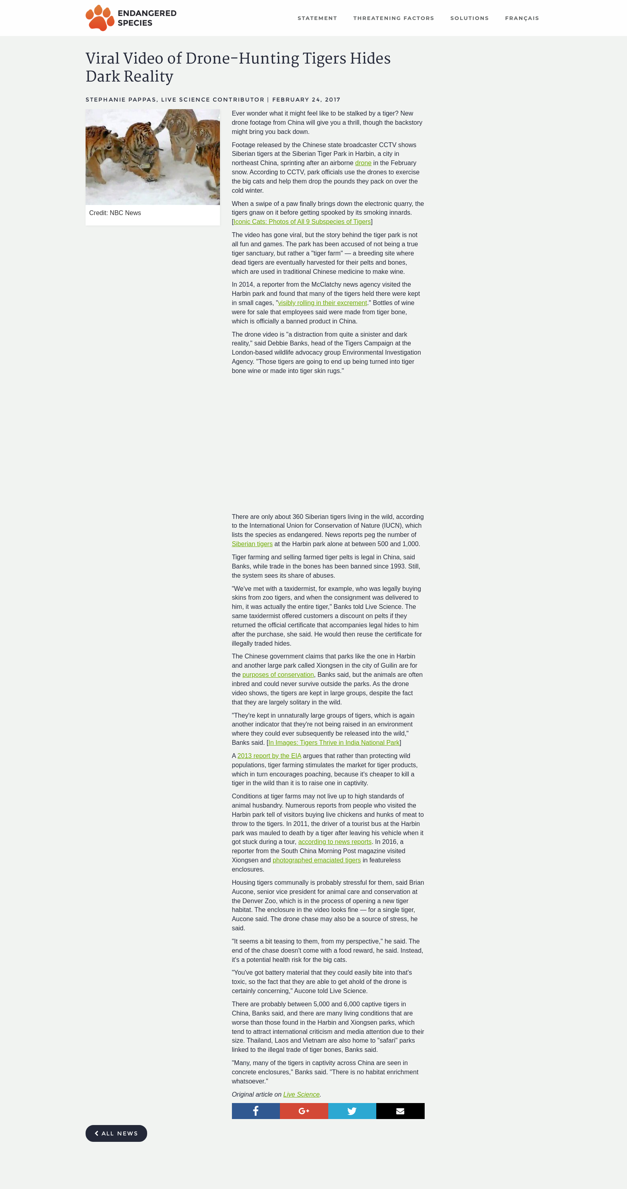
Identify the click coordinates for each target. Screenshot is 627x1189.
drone (363, 163)
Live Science (302, 1094)
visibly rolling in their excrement (322, 302)
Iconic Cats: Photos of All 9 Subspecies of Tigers (302, 221)
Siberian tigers (252, 544)
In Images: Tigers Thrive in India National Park (333, 742)
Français (522, 18)
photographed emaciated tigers (317, 860)
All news (116, 1133)
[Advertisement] (489, 162)
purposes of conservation (278, 674)
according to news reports (334, 841)
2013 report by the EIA (269, 755)
